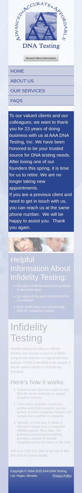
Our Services (27, 90)
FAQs (16, 100)
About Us (22, 80)
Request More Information (41, 58)
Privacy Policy (62, 475)
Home (17, 70)
